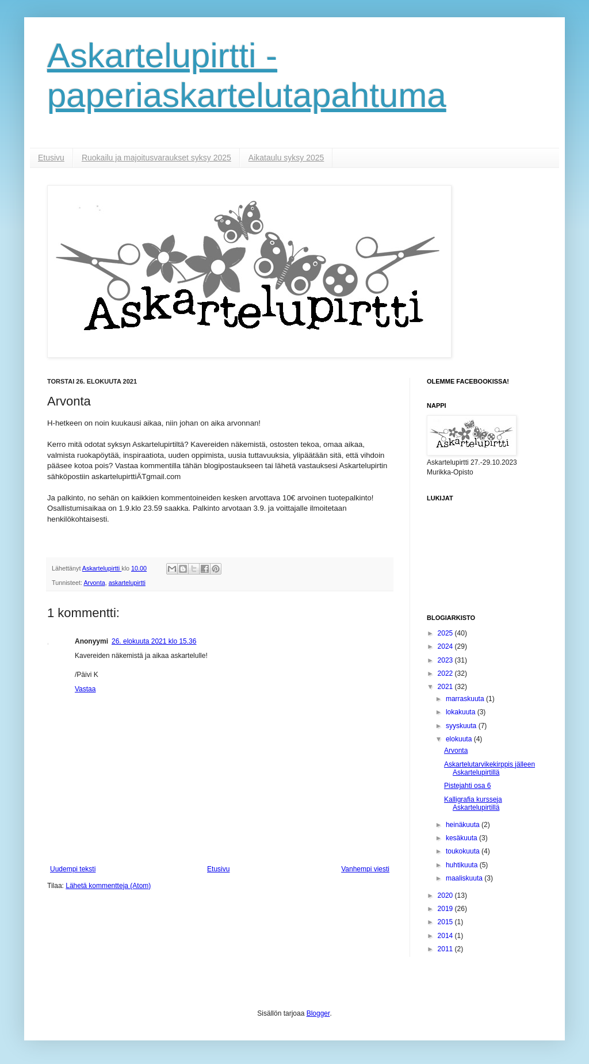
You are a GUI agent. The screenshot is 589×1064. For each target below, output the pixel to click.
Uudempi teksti (72, 869)
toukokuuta (463, 851)
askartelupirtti (127, 582)
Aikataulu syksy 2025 (286, 157)
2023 (446, 660)
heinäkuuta (463, 825)
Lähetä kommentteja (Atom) (108, 886)
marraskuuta (466, 699)
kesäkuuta (462, 838)
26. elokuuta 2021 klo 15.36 (154, 641)
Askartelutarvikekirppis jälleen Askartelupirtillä (489, 768)
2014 (446, 936)
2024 (446, 646)
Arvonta (94, 582)
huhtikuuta (463, 865)
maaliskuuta (465, 878)
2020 (446, 895)
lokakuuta (461, 712)
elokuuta (460, 739)
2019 (446, 909)
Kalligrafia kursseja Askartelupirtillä (473, 803)
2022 (446, 673)
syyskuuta (462, 726)
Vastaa (85, 689)
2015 (446, 922)
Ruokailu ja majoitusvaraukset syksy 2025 (156, 157)
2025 (446, 633)
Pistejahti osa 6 (467, 786)
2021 (446, 687)
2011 (446, 949)
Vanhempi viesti (365, 869)
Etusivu (51, 157)
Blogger (318, 1013)
